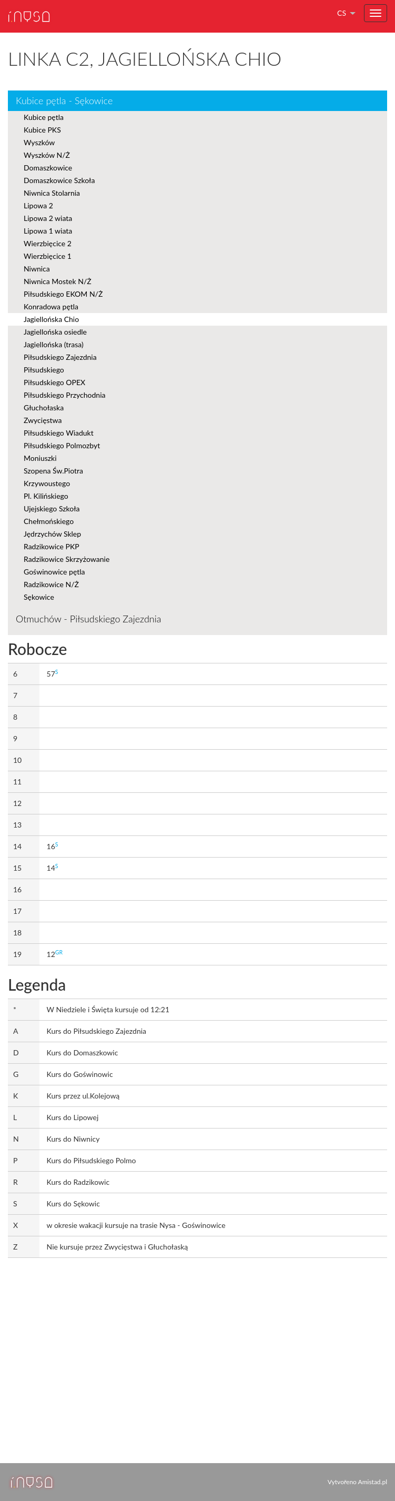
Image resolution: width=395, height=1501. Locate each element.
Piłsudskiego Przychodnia (65, 394)
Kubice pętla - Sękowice (64, 100)
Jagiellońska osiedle (55, 331)
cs (341, 12)
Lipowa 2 (38, 205)
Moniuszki (40, 458)
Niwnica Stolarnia (52, 192)
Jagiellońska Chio (51, 319)
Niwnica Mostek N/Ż (58, 281)
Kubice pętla (44, 117)
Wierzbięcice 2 (48, 243)
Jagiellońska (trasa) (54, 344)
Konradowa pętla (51, 306)
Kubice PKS (42, 129)
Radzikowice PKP (51, 546)
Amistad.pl (372, 1482)
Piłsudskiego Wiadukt (59, 432)
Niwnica (37, 268)
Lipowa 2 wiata (48, 218)
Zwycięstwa (43, 420)
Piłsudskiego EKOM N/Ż (63, 293)
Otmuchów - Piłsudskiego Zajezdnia (88, 618)
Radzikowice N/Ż (51, 584)
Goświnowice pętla (54, 571)
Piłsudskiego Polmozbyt (62, 445)
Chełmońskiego (49, 521)
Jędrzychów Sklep (52, 533)
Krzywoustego (47, 483)
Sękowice (39, 596)
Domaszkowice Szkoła (59, 180)
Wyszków (39, 142)
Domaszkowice (48, 167)
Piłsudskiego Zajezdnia (60, 356)
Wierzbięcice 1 (48, 255)
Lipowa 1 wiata (48, 230)
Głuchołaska (44, 407)
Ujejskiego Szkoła (52, 508)
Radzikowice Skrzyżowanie (66, 559)
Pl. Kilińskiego (46, 495)
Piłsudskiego (44, 369)
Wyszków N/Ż (47, 154)
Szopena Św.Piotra (53, 470)
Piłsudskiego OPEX (54, 382)
